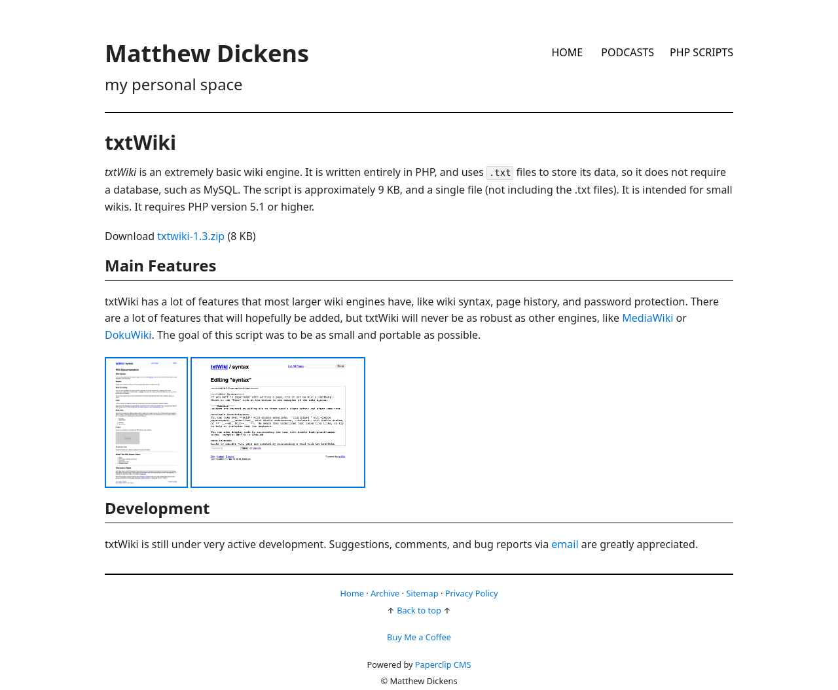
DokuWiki (128, 335)
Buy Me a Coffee (419, 637)
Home (567, 52)
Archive (385, 593)
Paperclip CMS (443, 664)
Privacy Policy (471, 593)
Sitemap (422, 593)
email (564, 544)
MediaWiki (647, 318)
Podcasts (627, 52)
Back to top (419, 610)
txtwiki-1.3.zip (191, 236)
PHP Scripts (701, 52)
